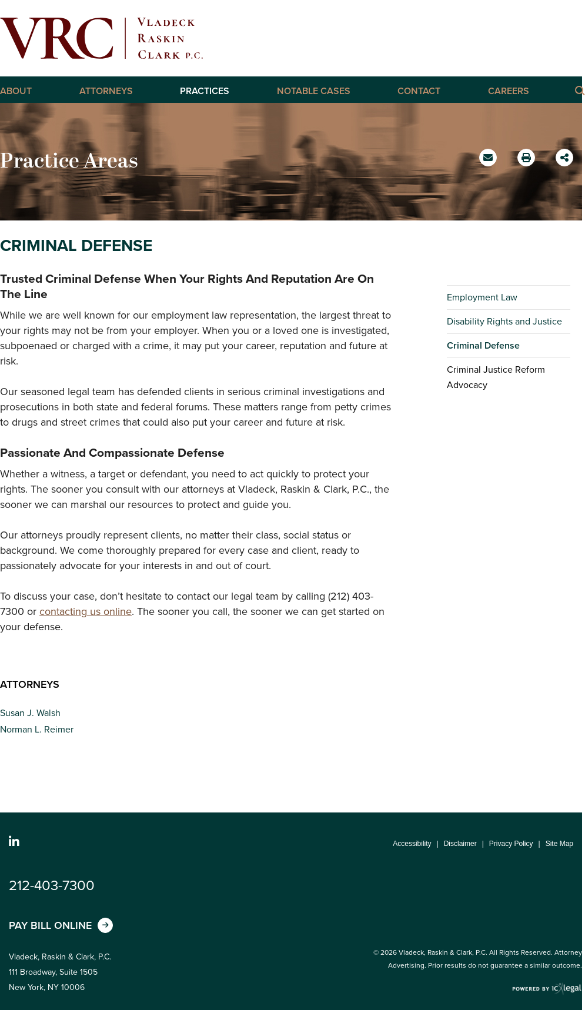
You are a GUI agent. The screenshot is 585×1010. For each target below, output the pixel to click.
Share (566, 154)
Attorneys (106, 91)
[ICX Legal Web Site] (547, 989)
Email (489, 162)
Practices (204, 91)
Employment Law (482, 297)
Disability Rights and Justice (504, 321)
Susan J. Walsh (30, 713)
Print (527, 154)
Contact (418, 91)
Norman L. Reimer (36, 729)
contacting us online (85, 611)
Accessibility (412, 844)
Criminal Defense (483, 345)
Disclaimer (460, 844)
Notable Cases (313, 91)
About (16, 91)
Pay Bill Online (50, 925)
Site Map (559, 844)
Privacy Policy (511, 844)
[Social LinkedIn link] (14, 842)
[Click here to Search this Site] (579, 90)
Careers (508, 91)
